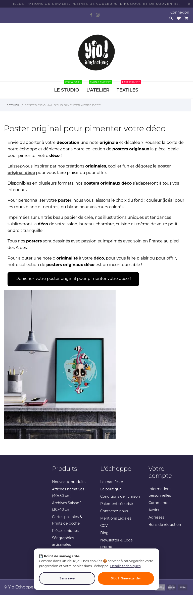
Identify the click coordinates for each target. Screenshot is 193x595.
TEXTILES (129, 87)
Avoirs (154, 510)
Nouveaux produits (68, 482)
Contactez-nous (114, 511)
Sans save (67, 578)
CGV (104, 525)
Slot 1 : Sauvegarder (126, 578)
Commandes (160, 502)
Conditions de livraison (120, 496)
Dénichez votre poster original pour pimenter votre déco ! (73, 278)
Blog (104, 533)
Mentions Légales (115, 518)
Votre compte (160, 472)
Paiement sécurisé (116, 503)
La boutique (111, 489)
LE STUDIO (68, 87)
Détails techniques (125, 566)
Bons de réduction (165, 524)
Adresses (156, 517)
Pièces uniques (65, 530)
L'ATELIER (99, 87)
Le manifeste (111, 482)
